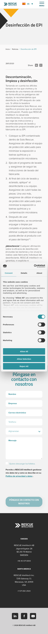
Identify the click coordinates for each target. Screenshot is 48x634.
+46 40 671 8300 (24, 561)
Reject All (24, 366)
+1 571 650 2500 (24, 591)
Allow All (24, 351)
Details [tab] (24, 273)
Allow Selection (24, 359)
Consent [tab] (9, 273)
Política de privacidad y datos (19, 476)
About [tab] (39, 273)
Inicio (8, 49)
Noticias (15, 49)
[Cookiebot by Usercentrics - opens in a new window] (34, 266)
